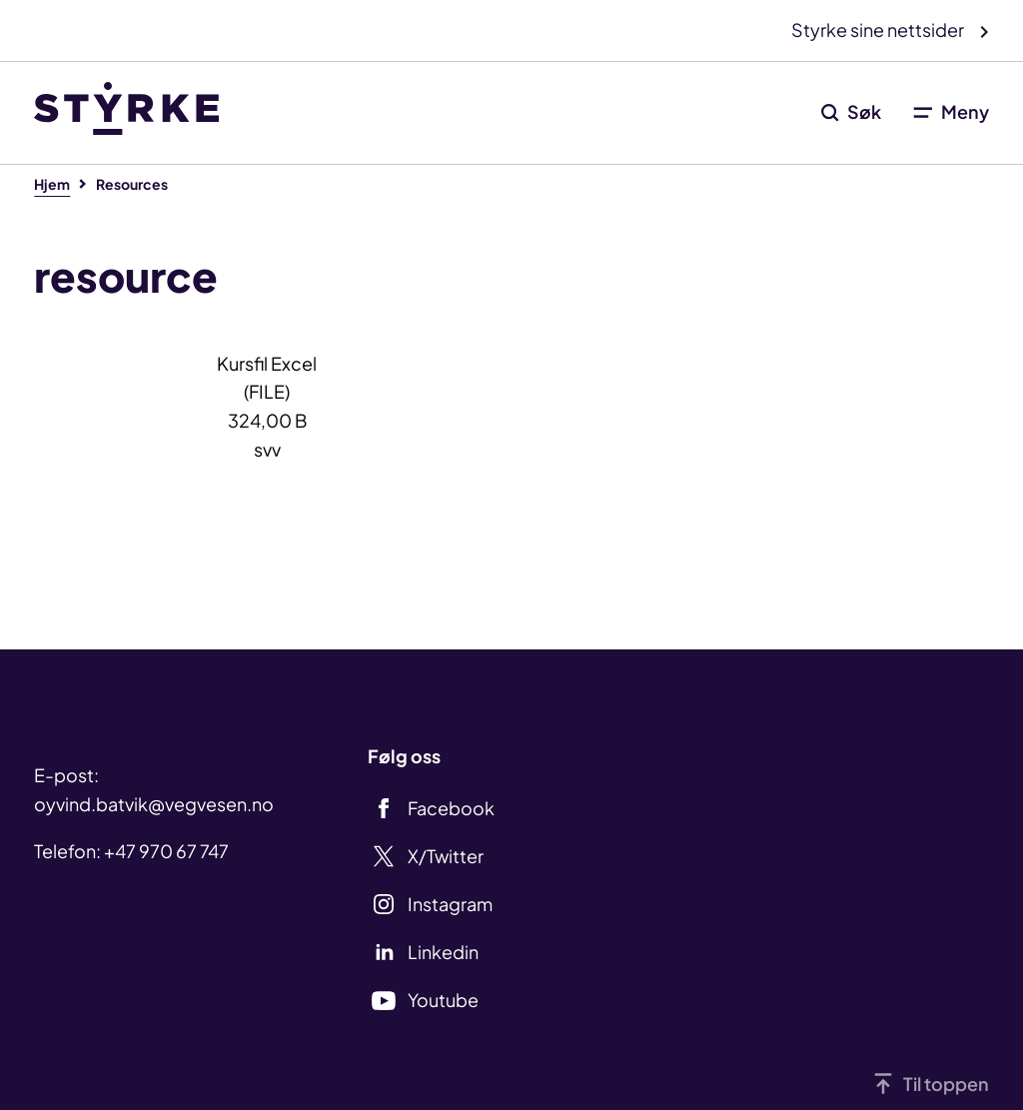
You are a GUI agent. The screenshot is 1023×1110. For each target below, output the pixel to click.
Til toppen (946, 1083)
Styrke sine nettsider (879, 29)
